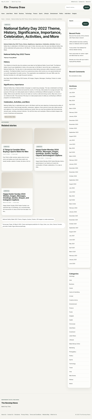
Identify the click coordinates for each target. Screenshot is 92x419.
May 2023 (72, 148)
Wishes (71, 379)
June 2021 (72, 239)
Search (87, 7)
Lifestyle (46, 13)
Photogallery (72, 351)
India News (68, 13)
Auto (70, 280)
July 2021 (71, 235)
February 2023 (73, 160)
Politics (61, 13)
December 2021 (73, 216)
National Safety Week (10, 116)
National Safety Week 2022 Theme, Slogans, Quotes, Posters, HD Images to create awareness (28, 219)
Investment (72, 332)
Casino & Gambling (74, 292)
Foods (71, 312)
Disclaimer (17, 414)
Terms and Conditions (35, 414)
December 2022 (73, 168)
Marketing (72, 347)
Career (71, 288)
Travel (71, 367)
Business (21, 13)
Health (71, 320)
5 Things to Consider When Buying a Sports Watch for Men (15, 151)
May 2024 (72, 100)
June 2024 (72, 96)
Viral (70, 371)
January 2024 (73, 116)
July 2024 (72, 92)
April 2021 (72, 247)
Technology (28, 13)
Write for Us (74, 1)
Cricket (71, 296)
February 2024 (73, 112)
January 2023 (73, 164)
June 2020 (72, 263)
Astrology (71, 276)
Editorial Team (16, 39)
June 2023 (72, 144)
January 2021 (73, 259)
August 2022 (72, 184)
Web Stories (72, 375)
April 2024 (72, 104)
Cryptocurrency (73, 300)
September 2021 (73, 227)
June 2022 (72, 192)
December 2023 (73, 120)
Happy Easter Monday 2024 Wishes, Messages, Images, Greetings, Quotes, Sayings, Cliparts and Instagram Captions (49, 153)
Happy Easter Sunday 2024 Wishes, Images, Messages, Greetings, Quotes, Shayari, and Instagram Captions (16, 197)
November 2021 (73, 220)
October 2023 (73, 128)
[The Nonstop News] (30, 7)
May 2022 (72, 196)
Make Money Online (74, 344)
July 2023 (72, 140)
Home (3, 13)
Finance (35, 13)
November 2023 (73, 124)
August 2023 (72, 136)
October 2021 (73, 223)
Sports (41, 13)
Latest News (9, 13)
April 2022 (72, 200)
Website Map (45, 414)
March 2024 (72, 108)
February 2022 (73, 208)
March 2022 (72, 204)
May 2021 (71, 243)
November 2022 (73, 172)
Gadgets (74, 13)
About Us (88, 1)
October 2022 (73, 176)
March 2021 (72, 251)
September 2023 (73, 132)
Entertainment (54, 13)
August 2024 (72, 88)
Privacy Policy (25, 414)
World (15, 13)
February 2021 (73, 255)
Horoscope (72, 324)
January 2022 (73, 212)
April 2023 (72, 152)
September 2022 (73, 180)
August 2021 (72, 231)
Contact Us (82, 1)
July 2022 (72, 188)
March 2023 (72, 156)
